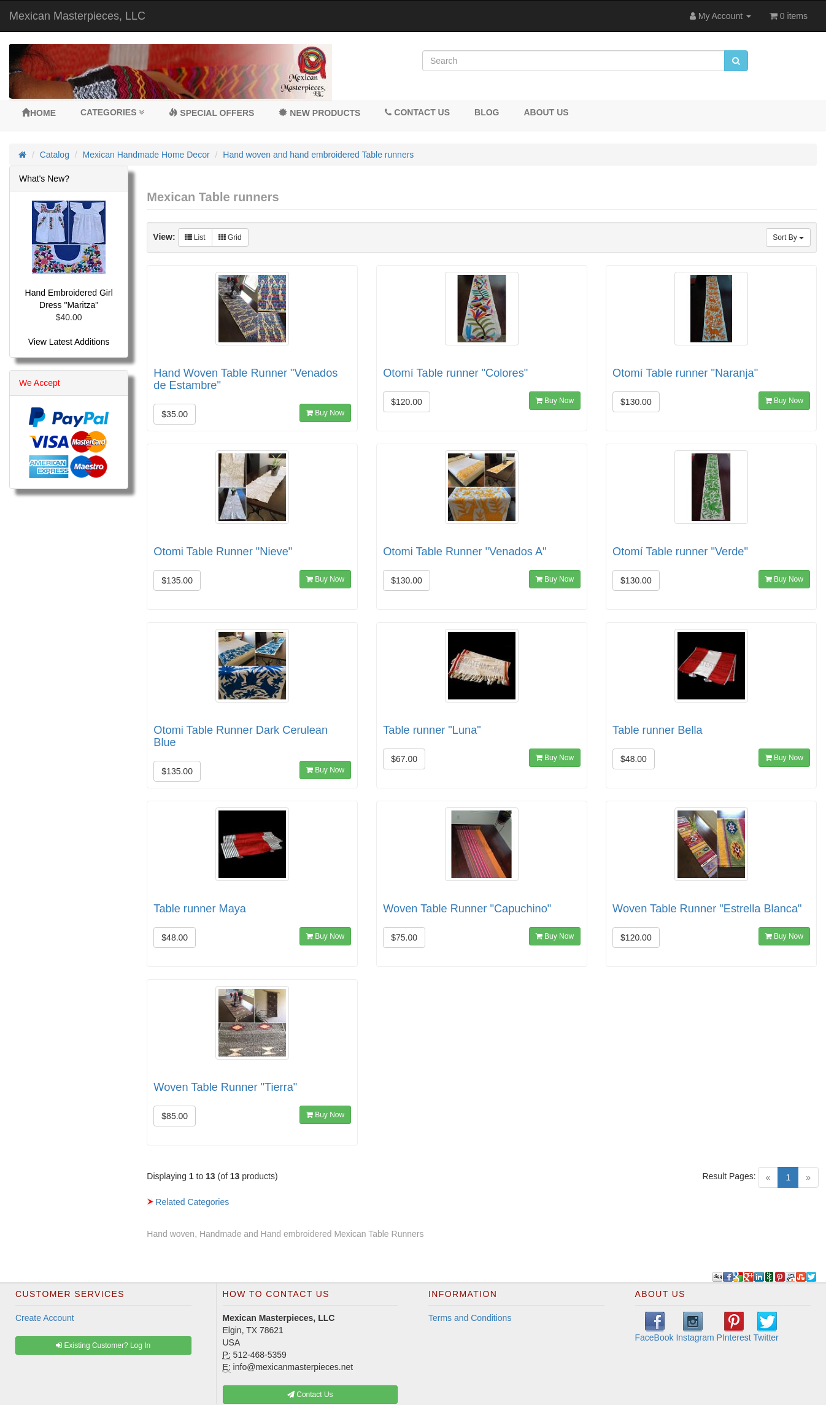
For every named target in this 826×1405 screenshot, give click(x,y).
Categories (112, 112)
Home (38, 113)
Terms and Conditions (469, 1318)
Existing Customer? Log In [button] (103, 1345)
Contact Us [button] (310, 1394)
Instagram (695, 1327)
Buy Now (325, 413)
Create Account (44, 1318)
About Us (545, 112)
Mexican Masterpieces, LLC (77, 16)
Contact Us (417, 112)
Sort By (788, 237)
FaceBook (654, 1327)
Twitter (766, 1327)
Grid (230, 237)
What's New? (44, 178)
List (195, 237)
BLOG (486, 112)
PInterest (734, 1327)
